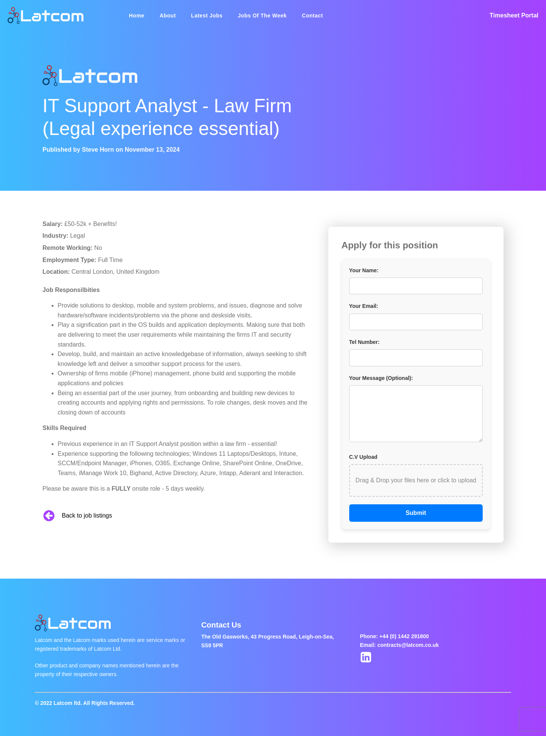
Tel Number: (364, 342)
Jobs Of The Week (262, 16)
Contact (312, 16)
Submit (416, 513)
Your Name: (364, 270)
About (168, 16)
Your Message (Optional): (381, 378)
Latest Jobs (207, 16)
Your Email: (363, 306)
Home (136, 16)
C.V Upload (363, 457)
